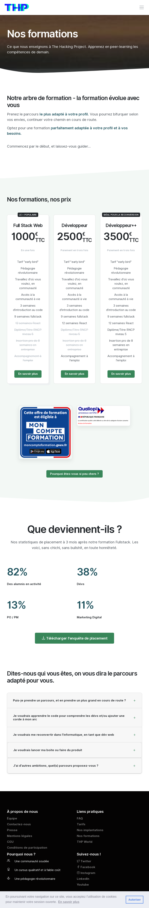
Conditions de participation (27, 847)
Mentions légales (19, 836)
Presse (12, 830)
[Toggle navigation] (141, 7)
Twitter (84, 861)
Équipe (12, 818)
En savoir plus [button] (68, 902)
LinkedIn (83, 879)
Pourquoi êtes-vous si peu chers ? (74, 474)
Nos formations (88, 836)
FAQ (80, 818)
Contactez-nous (19, 824)
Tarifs (81, 824)
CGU (10, 842)
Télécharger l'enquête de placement (74, 638)
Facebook (86, 867)
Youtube (83, 884)
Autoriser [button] (134, 899)
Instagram (86, 873)
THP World (84, 842)
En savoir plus (28, 374)
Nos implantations (90, 830)
